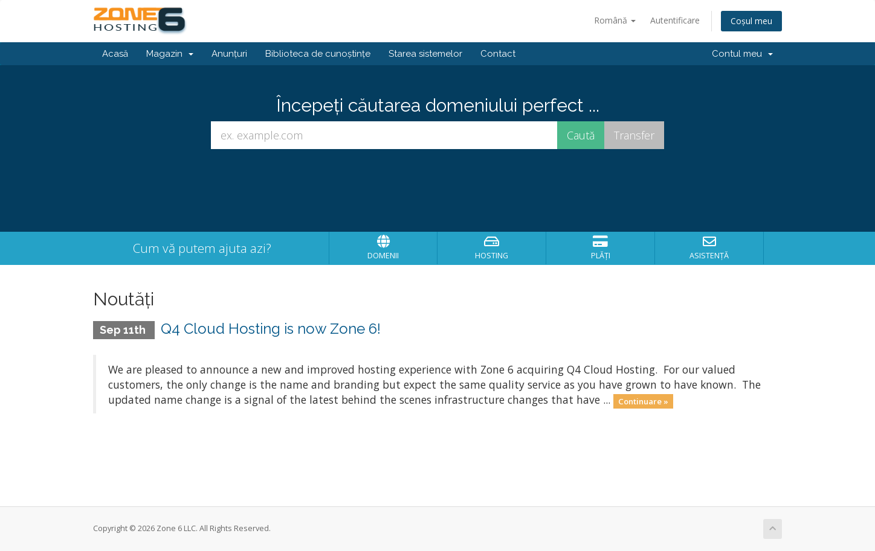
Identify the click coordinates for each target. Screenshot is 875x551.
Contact (497, 53)
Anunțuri (229, 53)
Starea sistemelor (425, 53)
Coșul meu (751, 21)
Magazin (169, 53)
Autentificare (675, 20)
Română (615, 20)
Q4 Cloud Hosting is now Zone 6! (271, 328)
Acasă (115, 53)
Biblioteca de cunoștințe (317, 53)
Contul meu (742, 53)
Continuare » (643, 400)
